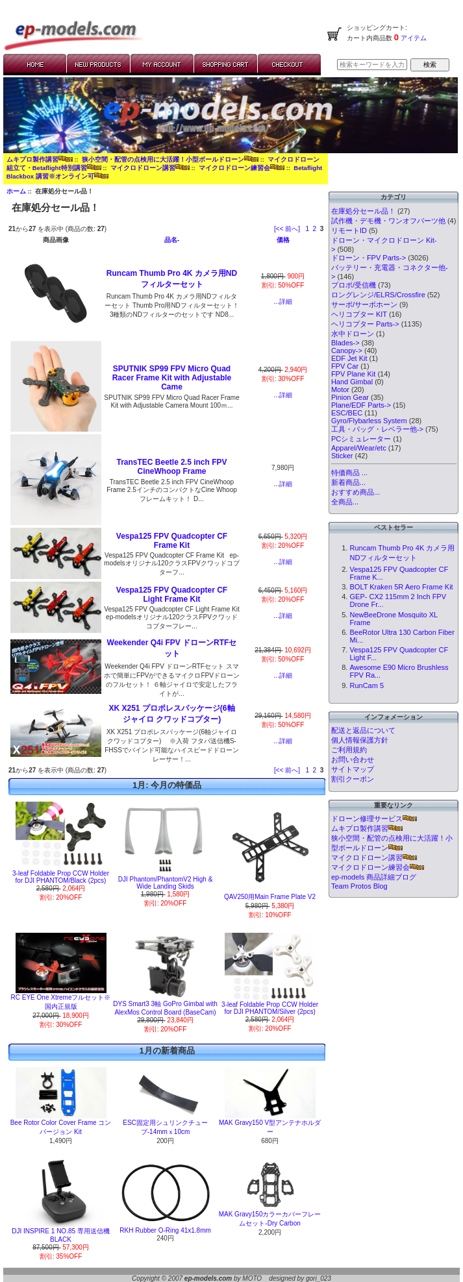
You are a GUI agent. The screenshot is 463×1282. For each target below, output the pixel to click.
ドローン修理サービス (374, 818)
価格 (283, 239)
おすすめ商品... (355, 492)
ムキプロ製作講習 (39, 159)
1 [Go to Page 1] (307, 228)
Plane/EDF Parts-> (361, 405)
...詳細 (282, 301)
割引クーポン (352, 779)
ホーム (16, 191)
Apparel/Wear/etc (358, 448)
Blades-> (345, 343)
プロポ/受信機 (353, 285)
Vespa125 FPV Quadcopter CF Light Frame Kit (171, 595)
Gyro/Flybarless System (369, 421)
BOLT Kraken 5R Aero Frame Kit (401, 587)
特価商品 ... (349, 472)
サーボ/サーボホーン (364, 304)
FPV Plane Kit (353, 374)
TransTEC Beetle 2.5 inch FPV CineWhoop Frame (171, 467)
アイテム (413, 38)
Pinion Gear (350, 397)
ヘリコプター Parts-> (365, 324)
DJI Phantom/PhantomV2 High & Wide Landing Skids (165, 883)
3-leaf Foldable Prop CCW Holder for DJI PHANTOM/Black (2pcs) (60, 877)
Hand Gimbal (352, 382)
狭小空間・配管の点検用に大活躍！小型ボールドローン (170, 159)
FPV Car (344, 366)
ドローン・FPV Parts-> (368, 258)
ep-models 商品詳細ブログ (373, 877)
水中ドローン (352, 334)
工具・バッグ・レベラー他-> (377, 429)
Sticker (342, 456)
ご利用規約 (349, 750)
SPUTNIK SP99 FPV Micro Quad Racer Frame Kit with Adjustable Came (172, 377)
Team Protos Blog (359, 886)
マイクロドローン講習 (150, 167)
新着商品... (348, 482)
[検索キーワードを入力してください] (372, 64)
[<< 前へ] (287, 228)
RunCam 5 (366, 685)
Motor (340, 389)
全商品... (344, 502)
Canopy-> (346, 350)
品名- (171, 239)
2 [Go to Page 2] (315, 228)
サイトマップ (352, 769)
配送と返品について (363, 730)
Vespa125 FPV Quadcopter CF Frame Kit (171, 541)
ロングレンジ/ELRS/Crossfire (378, 295)
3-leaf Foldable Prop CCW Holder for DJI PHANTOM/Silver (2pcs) (269, 1008)
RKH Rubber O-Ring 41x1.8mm (165, 1230)
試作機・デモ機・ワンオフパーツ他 (388, 221)
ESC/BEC (346, 413)
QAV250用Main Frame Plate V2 (270, 896)
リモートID (349, 230)
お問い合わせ (352, 759)
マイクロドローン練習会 (241, 167)
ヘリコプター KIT (359, 314)
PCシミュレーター (361, 439)
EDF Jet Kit (349, 358)
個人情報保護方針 (359, 740)
